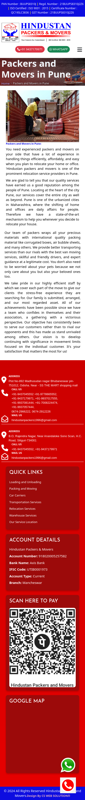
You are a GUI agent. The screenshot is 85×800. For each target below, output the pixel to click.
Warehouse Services (22, 515)
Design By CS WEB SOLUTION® (48, 796)
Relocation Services (22, 509)
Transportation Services (25, 502)
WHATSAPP (58, 49)
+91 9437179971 (30, 49)
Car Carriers (17, 495)
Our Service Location (23, 522)
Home (5, 83)
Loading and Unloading (25, 482)
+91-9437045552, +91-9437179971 (34, 449)
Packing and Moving (23, 488)
